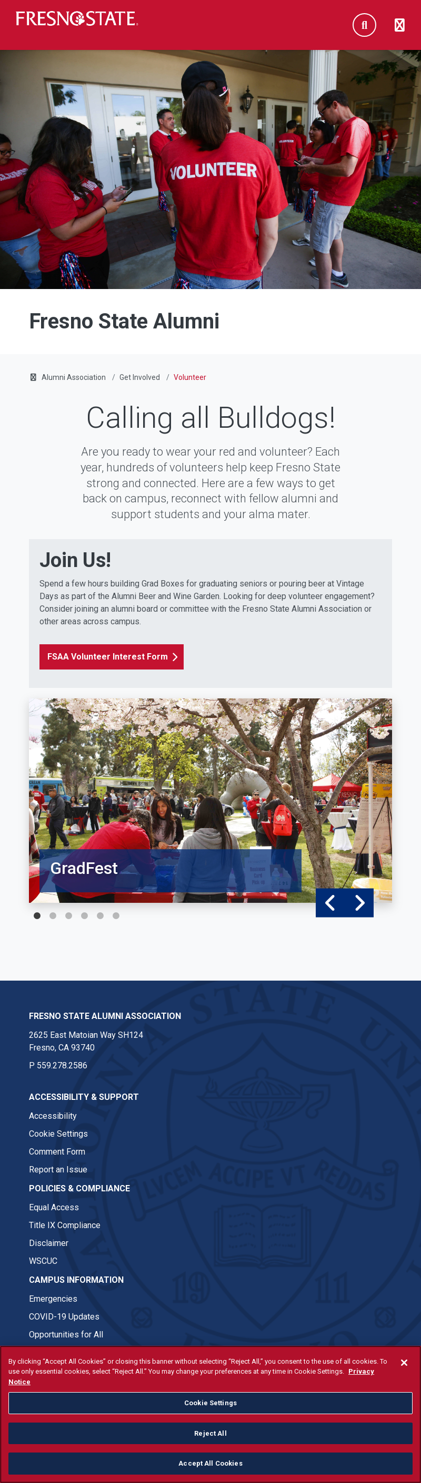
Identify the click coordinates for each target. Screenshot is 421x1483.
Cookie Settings (58, 1134)
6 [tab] (116, 916)
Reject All (210, 1433)
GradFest (84, 868)
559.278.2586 (62, 1065)
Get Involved (139, 377)
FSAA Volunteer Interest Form (107, 657)
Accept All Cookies (210, 1463)
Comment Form (57, 1152)
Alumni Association (74, 377)
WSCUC (43, 1261)
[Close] (404, 1362)
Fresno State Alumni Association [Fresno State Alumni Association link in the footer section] (105, 1016)
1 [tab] (37, 916)
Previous (330, 902)
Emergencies (53, 1299)
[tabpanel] (210, 800)
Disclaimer (48, 1243)
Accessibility (53, 1116)
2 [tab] (52, 916)
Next (359, 902)
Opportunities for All (66, 1335)
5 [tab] (100, 916)
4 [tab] (84, 916)
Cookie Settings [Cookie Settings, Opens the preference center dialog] (210, 1403)
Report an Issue (58, 1170)
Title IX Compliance (65, 1225)
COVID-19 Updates (64, 1317)
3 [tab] (68, 916)
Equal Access (54, 1207)
